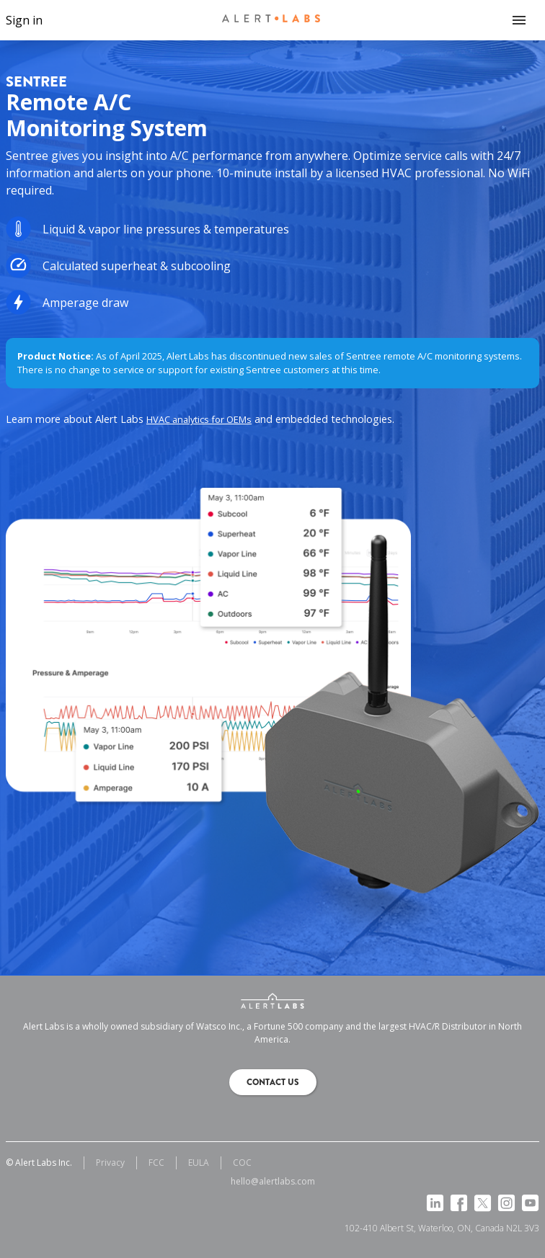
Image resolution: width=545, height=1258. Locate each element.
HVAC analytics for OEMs (199, 419)
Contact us (273, 1082)
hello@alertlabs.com (273, 1181)
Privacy (110, 1162)
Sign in (24, 20)
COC (242, 1162)
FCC (156, 1162)
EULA (198, 1162)
